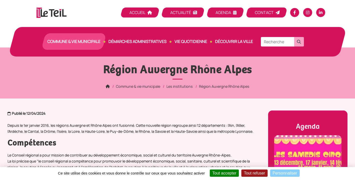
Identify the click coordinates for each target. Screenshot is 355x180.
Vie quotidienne (190, 41)
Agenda (223, 12)
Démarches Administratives (137, 41)
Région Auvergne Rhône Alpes (224, 86)
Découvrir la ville (234, 41)
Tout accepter (224, 173)
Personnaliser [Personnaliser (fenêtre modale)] (285, 173)
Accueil (137, 12)
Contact (264, 12)
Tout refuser (254, 173)
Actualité (180, 12)
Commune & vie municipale (73, 41)
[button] (299, 41)
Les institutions (179, 86)
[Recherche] (277, 41)
